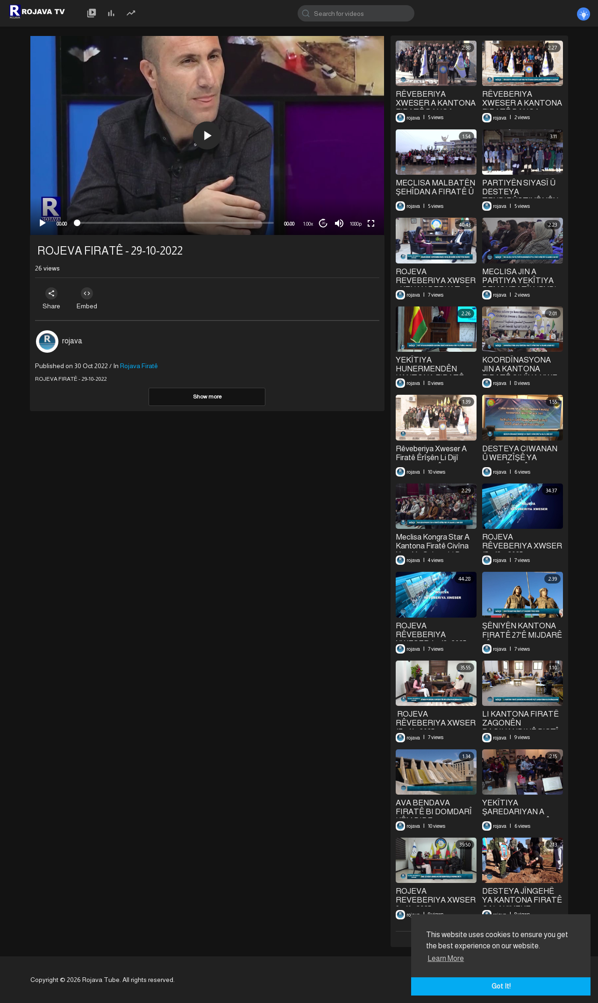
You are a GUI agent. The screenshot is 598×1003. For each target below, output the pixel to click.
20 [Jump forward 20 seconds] (323, 223)
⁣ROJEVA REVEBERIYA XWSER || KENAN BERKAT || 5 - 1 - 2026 (436, 285)
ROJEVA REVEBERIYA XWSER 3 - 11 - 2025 (436, 900)
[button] (207, 135)
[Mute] (339, 223)
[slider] (175, 223)
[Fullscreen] (371, 223)
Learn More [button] (445, 958)
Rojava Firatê (139, 366)
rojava (72, 341)
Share (52, 298)
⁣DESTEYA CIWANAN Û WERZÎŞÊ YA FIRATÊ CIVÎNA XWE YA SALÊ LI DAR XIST (521, 462)
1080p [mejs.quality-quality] (356, 224)
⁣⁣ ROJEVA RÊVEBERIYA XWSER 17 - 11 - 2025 (436, 723)
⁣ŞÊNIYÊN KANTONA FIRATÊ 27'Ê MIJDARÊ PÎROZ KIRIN (522, 634)
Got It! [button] (501, 986)
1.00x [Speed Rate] (308, 224)
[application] (207, 135)
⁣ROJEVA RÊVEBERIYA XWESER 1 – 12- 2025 (431, 634)
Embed (89, 298)
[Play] (42, 223)
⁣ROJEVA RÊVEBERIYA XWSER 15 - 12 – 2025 (522, 546)
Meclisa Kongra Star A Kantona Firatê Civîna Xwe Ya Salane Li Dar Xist (433, 550)
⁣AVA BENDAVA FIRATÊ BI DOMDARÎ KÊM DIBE (434, 811)
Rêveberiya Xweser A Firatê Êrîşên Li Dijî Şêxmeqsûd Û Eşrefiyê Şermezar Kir (434, 462)
